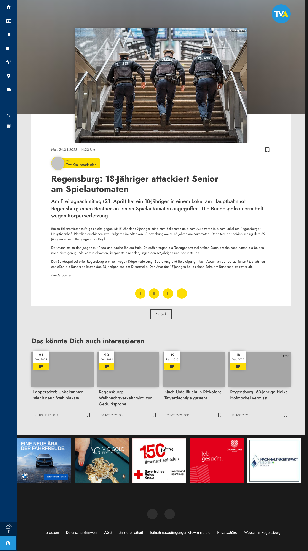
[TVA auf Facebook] (152, 514)
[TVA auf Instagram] (169, 514)
